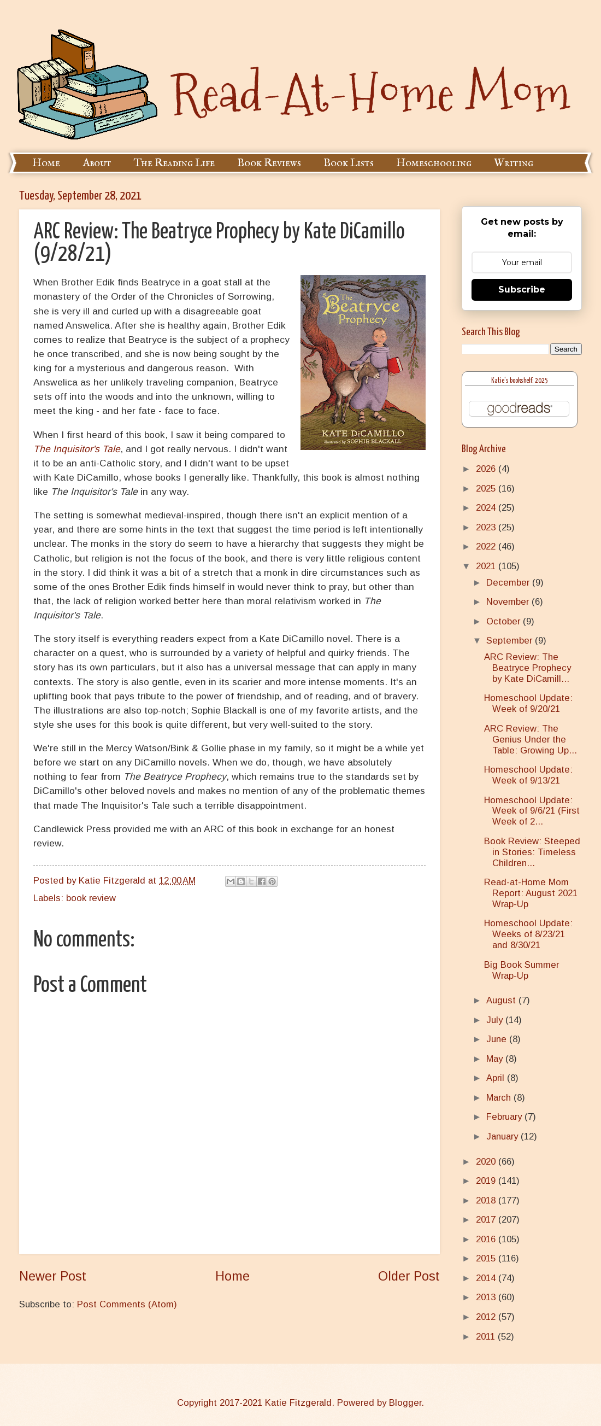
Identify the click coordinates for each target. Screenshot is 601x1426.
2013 (487, 1297)
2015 (487, 1258)
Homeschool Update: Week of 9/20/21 (528, 703)
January (503, 1136)
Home (46, 163)
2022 (487, 546)
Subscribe (521, 289)
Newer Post (52, 1276)
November (509, 602)
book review (91, 898)
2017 (487, 1219)
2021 (487, 566)
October (504, 621)
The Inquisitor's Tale (76, 448)
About (97, 163)
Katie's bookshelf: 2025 (519, 380)
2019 (487, 1181)
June (497, 1039)
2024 (487, 507)
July (495, 1020)
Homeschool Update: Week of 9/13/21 (528, 775)
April (496, 1078)
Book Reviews (269, 163)
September (510, 640)
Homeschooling (434, 163)
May (495, 1059)
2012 (487, 1317)
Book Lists (348, 163)
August (502, 1000)
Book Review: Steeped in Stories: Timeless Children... (532, 852)
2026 (487, 469)
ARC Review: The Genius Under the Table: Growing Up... (530, 739)
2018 (487, 1200)
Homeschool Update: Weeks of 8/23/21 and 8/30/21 (528, 934)
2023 (487, 527)
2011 (487, 1336)
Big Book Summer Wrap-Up (521, 970)
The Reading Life (174, 163)
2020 (487, 1161)
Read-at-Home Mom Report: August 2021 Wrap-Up (531, 893)
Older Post (409, 1276)
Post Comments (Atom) (127, 1304)
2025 (487, 488)
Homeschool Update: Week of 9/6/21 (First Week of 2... (532, 811)
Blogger (405, 1403)
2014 (487, 1278)
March (500, 1097)
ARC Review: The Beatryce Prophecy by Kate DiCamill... (527, 668)
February (505, 1117)
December (509, 582)
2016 (487, 1239)
